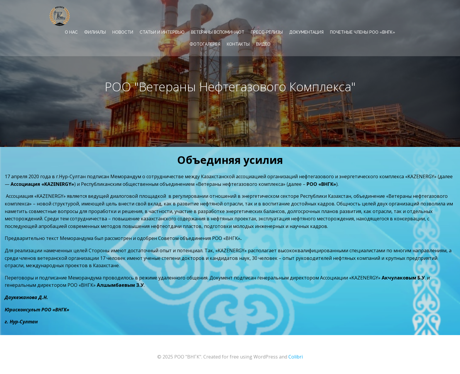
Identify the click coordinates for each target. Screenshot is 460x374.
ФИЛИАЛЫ (95, 32)
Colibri (295, 357)
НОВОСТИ (122, 32)
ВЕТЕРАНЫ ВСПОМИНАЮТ (217, 32)
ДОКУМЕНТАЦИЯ (306, 32)
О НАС (71, 32)
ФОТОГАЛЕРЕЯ (205, 44)
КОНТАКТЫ (238, 44)
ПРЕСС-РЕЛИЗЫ (267, 32)
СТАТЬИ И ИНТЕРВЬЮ (162, 32)
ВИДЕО (263, 44)
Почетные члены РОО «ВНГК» (362, 32)
